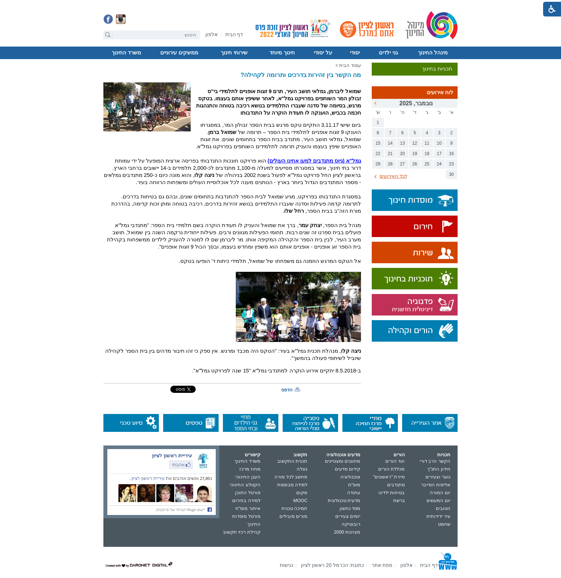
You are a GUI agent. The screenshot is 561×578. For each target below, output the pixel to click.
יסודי (355, 53)
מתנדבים (396, 484)
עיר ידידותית (438, 516)
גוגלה (302, 469)
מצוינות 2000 (347, 532)
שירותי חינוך (234, 53)
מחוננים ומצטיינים (343, 461)
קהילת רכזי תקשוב (241, 532)
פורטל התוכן (247, 492)
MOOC (300, 500)
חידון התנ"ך (438, 469)
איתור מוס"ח (247, 508)
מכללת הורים (391, 469)
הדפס (287, 389)
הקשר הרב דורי (435, 461)
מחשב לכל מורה (290, 477)
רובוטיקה (351, 524)
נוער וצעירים (437, 477)
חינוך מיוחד (281, 53)
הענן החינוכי (247, 477)
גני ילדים (388, 53)
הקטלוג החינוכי (245, 484)
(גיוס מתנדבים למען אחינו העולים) (314, 161)
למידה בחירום (246, 500)
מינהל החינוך (433, 53)
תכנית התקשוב (292, 461)
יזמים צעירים (348, 516)
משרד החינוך (126, 53)
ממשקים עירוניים (179, 53)
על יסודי (323, 53)
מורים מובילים (293, 516)
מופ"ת (354, 484)
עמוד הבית (350, 65)
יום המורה (440, 492)
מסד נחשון (350, 508)
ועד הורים (395, 461)
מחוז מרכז (249, 469)
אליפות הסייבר (435, 484)
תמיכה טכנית (295, 508)
